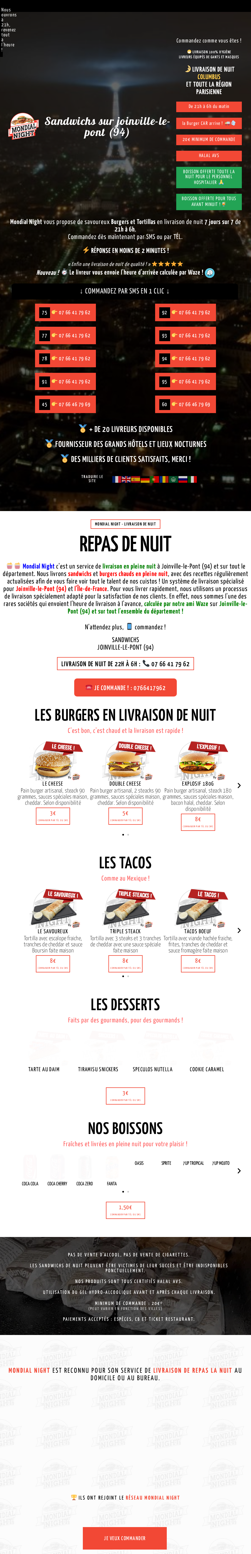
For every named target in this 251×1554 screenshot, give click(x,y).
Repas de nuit (125, 547)
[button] (53, 817)
